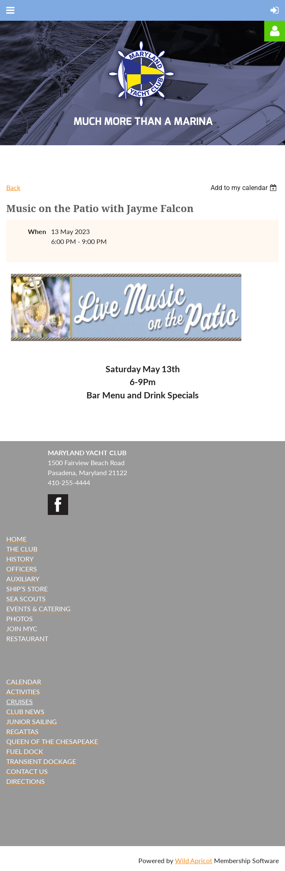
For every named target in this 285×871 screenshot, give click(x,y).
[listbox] (245, 188)
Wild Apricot (193, 860)
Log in (274, 31)
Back (13, 187)
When (37, 231)
